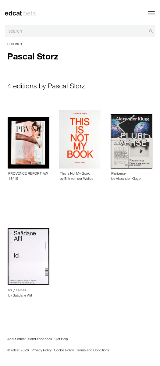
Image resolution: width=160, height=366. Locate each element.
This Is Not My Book (75, 174)
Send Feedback (40, 339)
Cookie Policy (64, 351)
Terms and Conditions (92, 351)
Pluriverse (118, 174)
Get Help (61, 339)
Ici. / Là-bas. (17, 291)
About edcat (16, 339)
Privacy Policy (41, 351)
